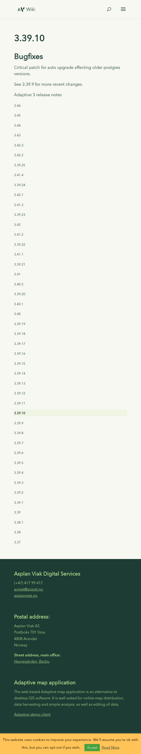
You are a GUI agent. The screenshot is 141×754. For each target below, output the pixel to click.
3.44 (17, 125)
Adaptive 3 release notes (38, 94)
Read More (110, 747)
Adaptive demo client (32, 714)
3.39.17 (19, 344)
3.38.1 (18, 522)
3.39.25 (19, 165)
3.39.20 (19, 294)
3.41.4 (18, 175)
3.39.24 (19, 185)
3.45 (17, 115)
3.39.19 (19, 324)
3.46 (17, 105)
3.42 (17, 225)
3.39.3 (18, 483)
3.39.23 (19, 214)
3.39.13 (19, 383)
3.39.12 (19, 393)
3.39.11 (19, 403)
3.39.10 (19, 413)
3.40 (17, 314)
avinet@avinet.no (28, 589)
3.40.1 (18, 304)
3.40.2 (18, 284)
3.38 (17, 532)
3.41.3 (18, 205)
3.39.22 (19, 244)
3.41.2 (18, 234)
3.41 (17, 274)
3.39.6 (18, 453)
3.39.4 (18, 473)
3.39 (17, 512)
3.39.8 (18, 433)
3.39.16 (19, 353)
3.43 (17, 135)
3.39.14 (19, 373)
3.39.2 (18, 492)
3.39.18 (19, 334)
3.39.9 (18, 423)
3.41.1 (18, 254)
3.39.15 (19, 363)
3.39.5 (18, 463)
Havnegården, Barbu (31, 661)
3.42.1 (18, 195)
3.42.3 (18, 145)
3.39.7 (18, 443)
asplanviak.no (25, 595)
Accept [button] (92, 747)
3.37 (17, 542)
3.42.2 (18, 155)
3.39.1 (18, 502)
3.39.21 (19, 264)
